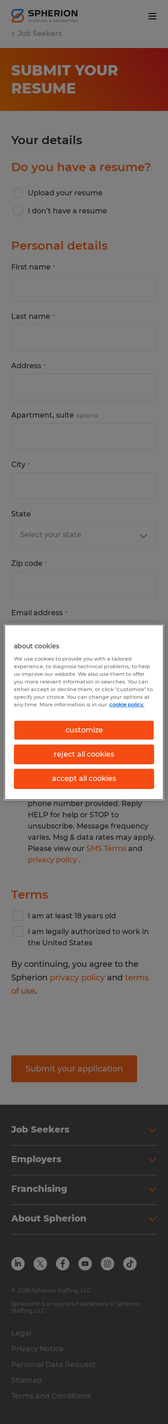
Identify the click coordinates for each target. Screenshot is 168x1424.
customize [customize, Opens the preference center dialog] (84, 729)
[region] (84, 712)
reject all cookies (84, 754)
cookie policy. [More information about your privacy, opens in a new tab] (126, 704)
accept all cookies (84, 778)
